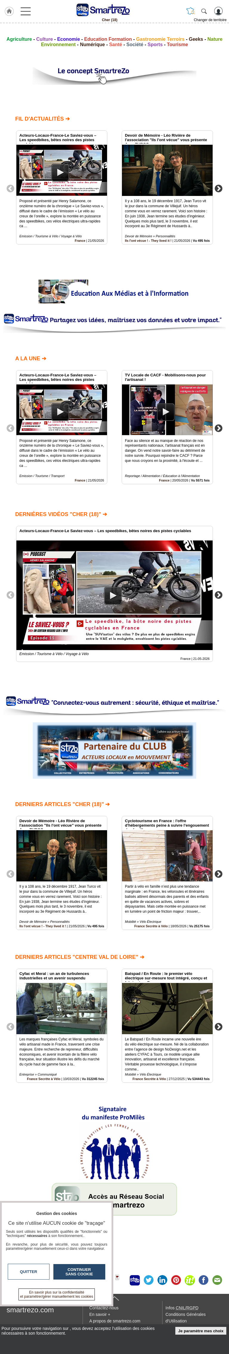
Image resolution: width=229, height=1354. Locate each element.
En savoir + (99, 1314)
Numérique (92, 44)
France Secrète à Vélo (151, 926)
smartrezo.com (30, 1310)
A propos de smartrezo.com (114, 1321)
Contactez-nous (104, 1307)
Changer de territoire (210, 20)
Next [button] (218, 188)
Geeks (196, 39)
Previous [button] (10, 188)
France (80, 240)
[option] (61, 187)
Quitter (28, 1271)
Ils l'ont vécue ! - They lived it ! (148, 240)
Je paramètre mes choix (201, 1331)
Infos (181, 1307)
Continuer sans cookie (79, 1271)
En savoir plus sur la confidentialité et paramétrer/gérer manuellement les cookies (56, 1294)
